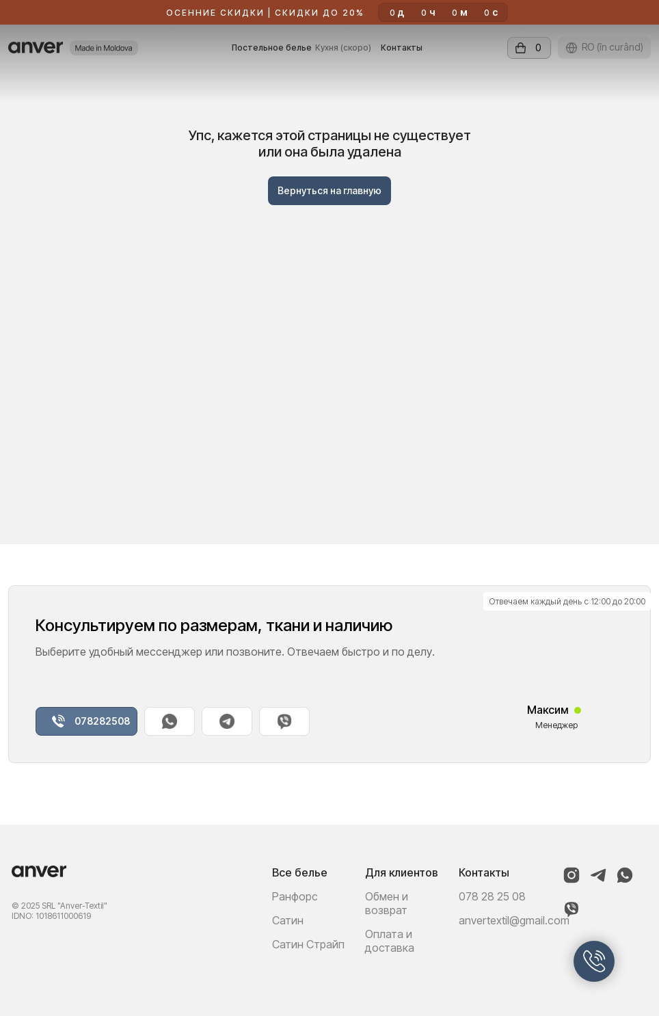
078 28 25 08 (492, 896)
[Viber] (571, 914)
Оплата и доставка (389, 940)
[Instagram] (571, 881)
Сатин (288, 920)
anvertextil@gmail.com (514, 920)
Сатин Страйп (308, 944)
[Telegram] (598, 881)
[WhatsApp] (624, 881)
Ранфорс (295, 896)
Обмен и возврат (386, 903)
